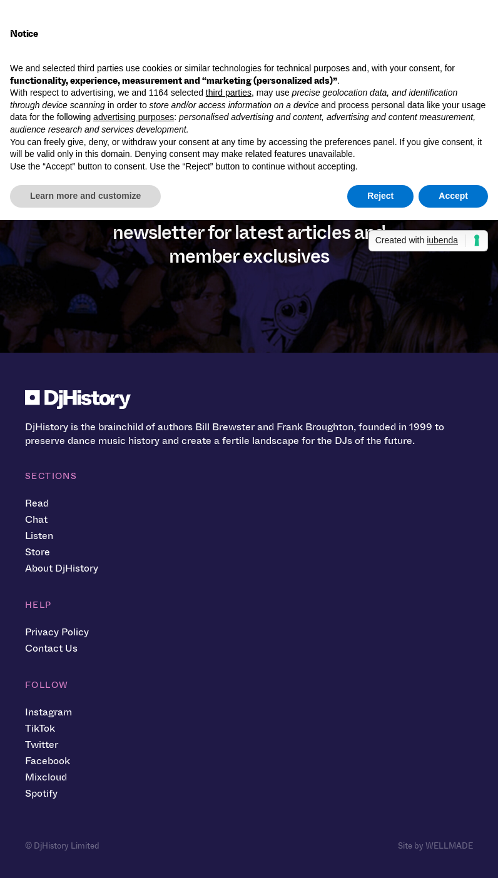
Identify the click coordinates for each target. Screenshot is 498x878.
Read (37, 503)
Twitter (41, 744)
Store (37, 552)
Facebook (47, 761)
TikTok (40, 728)
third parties (229, 93)
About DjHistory (61, 568)
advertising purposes (133, 117)
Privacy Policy (57, 632)
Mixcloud (46, 777)
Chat (36, 519)
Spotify (41, 793)
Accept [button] (453, 196)
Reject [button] (380, 196)
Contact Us (51, 648)
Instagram (48, 712)
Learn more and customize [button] (85, 196)
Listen (39, 535)
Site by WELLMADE (435, 846)
